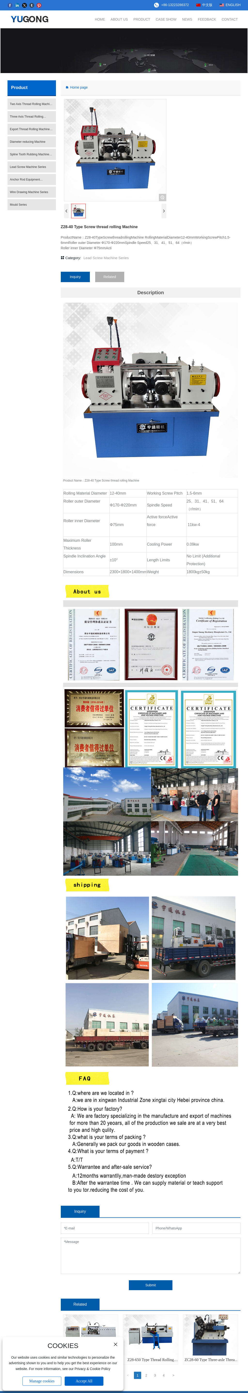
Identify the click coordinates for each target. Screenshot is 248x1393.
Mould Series (18, 205)
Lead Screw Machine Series (28, 167)
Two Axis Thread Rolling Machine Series (31, 106)
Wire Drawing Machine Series (29, 192)
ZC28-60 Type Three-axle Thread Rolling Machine (211, 1362)
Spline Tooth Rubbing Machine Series (29, 156)
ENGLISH (233, 5)
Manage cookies (41, 1381)
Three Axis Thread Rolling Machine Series (26, 118)
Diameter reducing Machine (28, 142)
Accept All (84, 1381)
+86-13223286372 (175, 5)
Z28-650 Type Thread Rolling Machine (150, 1362)
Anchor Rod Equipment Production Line (25, 181)
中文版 (207, 5)
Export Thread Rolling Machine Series (30, 131)
